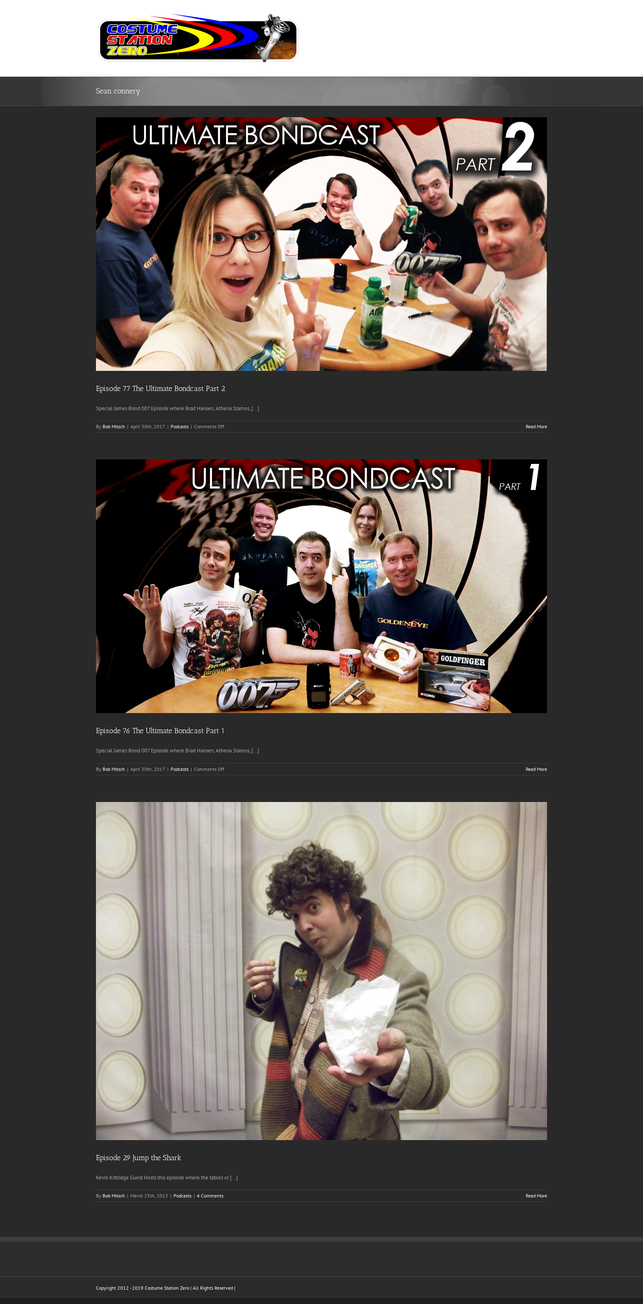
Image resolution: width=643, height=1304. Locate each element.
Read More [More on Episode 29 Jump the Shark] (536, 1196)
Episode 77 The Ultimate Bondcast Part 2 (160, 388)
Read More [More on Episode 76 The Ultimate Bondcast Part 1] (536, 769)
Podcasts (180, 426)
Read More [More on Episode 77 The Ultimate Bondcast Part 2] (536, 426)
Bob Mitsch (114, 426)
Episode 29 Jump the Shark (138, 1157)
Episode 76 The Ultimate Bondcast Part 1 (160, 730)
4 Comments (210, 1196)
